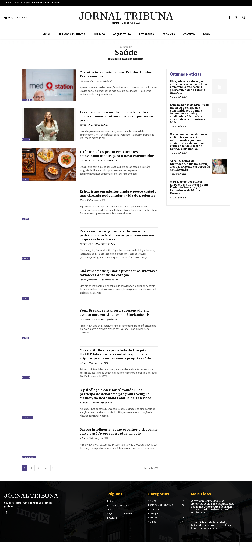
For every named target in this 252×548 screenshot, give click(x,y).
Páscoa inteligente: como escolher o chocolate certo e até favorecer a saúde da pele (116, 439)
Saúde (25, 179)
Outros (26, 259)
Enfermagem (114, 59)
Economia (27, 100)
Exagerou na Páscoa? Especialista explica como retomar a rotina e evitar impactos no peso (116, 116)
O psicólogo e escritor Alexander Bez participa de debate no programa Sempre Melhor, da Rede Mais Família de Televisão (119, 398)
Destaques (27, 420)
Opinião (26, 140)
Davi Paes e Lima (87, 164)
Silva (82, 204)
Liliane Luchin (86, 81)
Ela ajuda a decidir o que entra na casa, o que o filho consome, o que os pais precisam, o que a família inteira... (188, 87)
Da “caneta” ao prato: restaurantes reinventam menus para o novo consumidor (113, 156)
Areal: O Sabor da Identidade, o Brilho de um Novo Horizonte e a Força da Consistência (190, 165)
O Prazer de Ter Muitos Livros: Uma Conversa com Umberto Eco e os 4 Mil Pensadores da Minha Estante (189, 187)
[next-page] (62, 473)
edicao (83, 124)
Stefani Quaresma (88, 279)
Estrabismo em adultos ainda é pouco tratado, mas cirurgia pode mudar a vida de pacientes (118, 195)
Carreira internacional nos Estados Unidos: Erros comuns (113, 74)
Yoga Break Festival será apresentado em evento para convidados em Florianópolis (115, 314)
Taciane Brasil (86, 243)
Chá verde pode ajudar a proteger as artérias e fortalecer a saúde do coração (117, 273)
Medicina (138, 59)
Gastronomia (28, 463)
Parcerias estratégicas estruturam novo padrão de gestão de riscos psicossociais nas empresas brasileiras (118, 235)
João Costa (85, 409)
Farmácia (127, 59)
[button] (243, 17)
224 (54, 473)
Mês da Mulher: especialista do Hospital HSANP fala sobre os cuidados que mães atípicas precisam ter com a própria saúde (118, 356)
